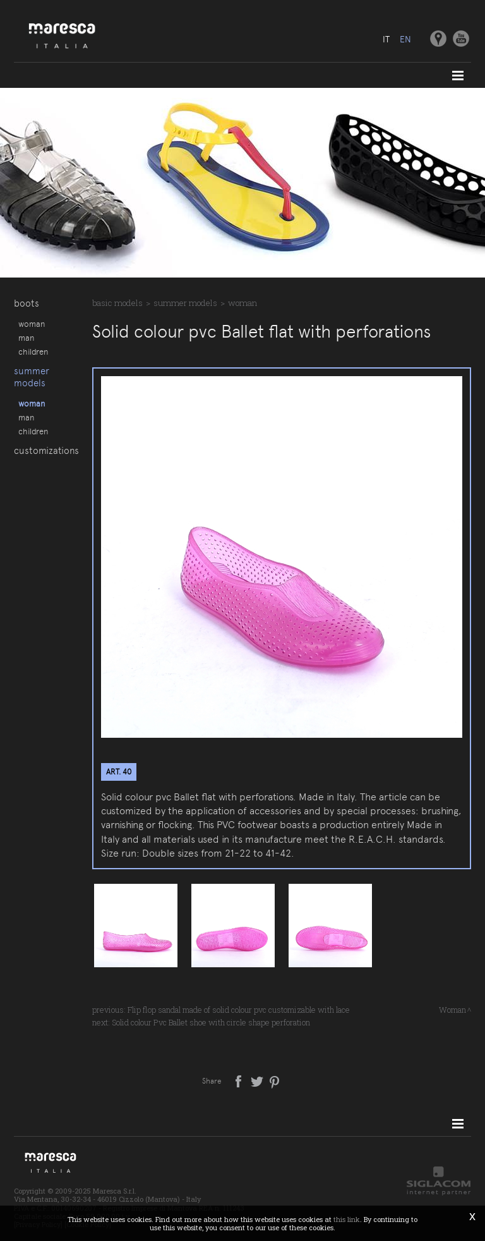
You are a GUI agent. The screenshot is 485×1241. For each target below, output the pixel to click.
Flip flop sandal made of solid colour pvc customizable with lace (239, 1010)
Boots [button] (26, 303)
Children (33, 351)
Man (26, 337)
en (405, 39)
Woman (31, 323)
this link (346, 1219)
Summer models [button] (31, 376)
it (386, 39)
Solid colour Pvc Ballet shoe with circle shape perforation (211, 1022)
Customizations (46, 450)
